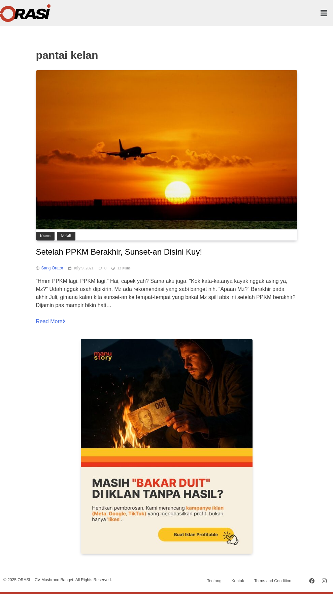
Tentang (214, 581)
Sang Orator (52, 268)
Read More (50, 321)
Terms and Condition (272, 581)
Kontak (238, 581)
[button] (324, 13)
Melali (66, 236)
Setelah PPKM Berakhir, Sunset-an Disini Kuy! (119, 251)
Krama (45, 236)
